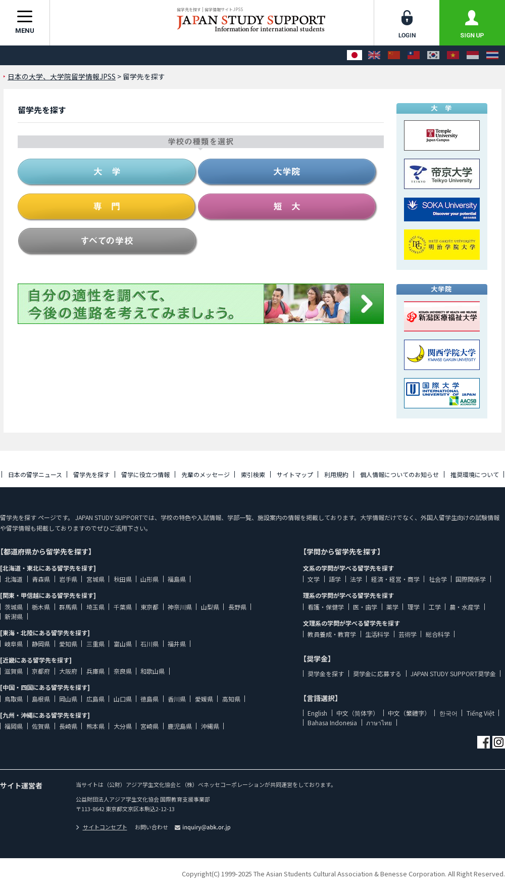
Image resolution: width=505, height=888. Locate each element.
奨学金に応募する (377, 673)
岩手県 (68, 579)
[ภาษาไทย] (492, 55)
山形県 (149, 579)
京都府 (41, 671)
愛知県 (68, 643)
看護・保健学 (326, 606)
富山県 (123, 643)
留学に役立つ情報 (145, 474)
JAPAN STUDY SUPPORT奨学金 (453, 673)
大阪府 (68, 671)
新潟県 (14, 616)
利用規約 (336, 474)
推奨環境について (474, 474)
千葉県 (123, 606)
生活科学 (377, 634)
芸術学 (407, 634)
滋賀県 (14, 671)
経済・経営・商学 (395, 579)
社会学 (438, 579)
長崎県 (68, 726)
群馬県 (68, 606)
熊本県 (95, 726)
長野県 (237, 606)
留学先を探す (91, 474)
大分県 (123, 726)
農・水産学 (464, 606)
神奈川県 (180, 606)
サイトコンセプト (101, 827)
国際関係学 (471, 579)
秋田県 (123, 579)
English (317, 713)
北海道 (14, 579)
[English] (374, 55)
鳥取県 (14, 698)
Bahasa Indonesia (332, 722)
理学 (414, 606)
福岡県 (14, 726)
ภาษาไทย (379, 722)
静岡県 (41, 643)
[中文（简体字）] (393, 55)
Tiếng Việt (480, 713)
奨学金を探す (326, 673)
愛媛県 (204, 698)
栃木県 (41, 606)
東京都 (149, 606)
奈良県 (123, 671)
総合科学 (438, 634)
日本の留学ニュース (35, 474)
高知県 (231, 698)
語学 (335, 579)
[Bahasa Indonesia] (472, 55)
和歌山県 (152, 671)
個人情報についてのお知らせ (399, 474)
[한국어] (433, 55)
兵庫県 (95, 671)
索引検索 (253, 474)
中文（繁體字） (409, 713)
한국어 (448, 713)
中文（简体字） (357, 713)
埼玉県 (95, 606)
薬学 (392, 606)
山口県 (123, 698)
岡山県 (68, 698)
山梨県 (210, 606)
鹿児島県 (180, 726)
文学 (314, 579)
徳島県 (149, 698)
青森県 (41, 579)
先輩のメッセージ (205, 474)
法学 (356, 579)
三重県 (95, 643)
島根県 (41, 698)
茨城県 (14, 606)
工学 (435, 606)
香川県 (177, 698)
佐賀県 (41, 726)
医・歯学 (365, 606)
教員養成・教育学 (332, 634)
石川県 (149, 643)
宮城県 (95, 579)
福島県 (177, 579)
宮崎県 (149, 726)
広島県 (95, 698)
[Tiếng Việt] (453, 55)
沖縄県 (210, 726)
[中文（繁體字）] (413, 55)
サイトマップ (295, 474)
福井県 (177, 643)
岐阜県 (14, 643)
